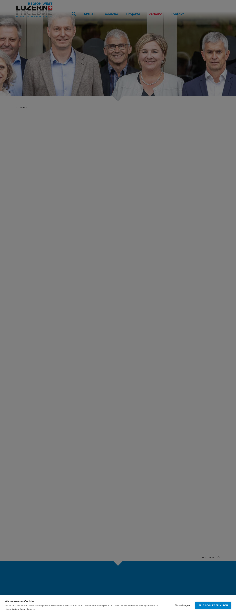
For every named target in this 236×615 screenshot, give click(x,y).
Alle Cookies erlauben (213, 605)
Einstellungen (182, 605)
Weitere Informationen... (23, 609)
